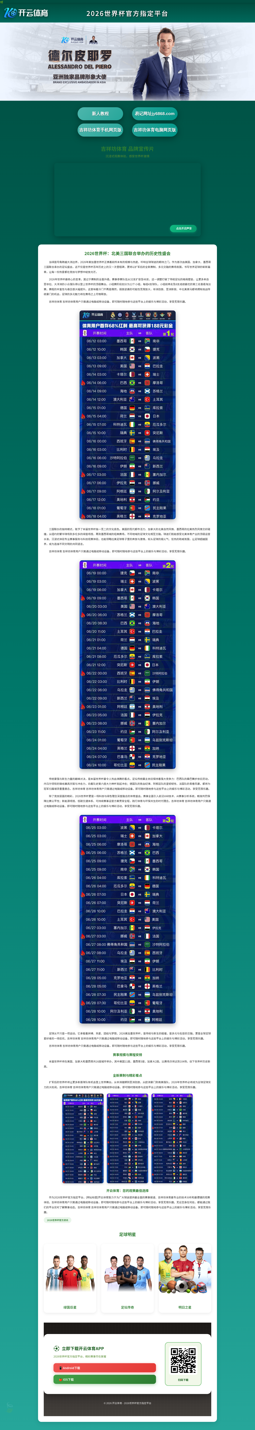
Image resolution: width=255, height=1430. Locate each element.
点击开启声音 (184, 228)
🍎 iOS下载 (66, 1379)
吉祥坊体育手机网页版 (100, 129)
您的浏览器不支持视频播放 (127, 199)
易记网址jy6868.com (154, 113)
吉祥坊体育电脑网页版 (155, 129)
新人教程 (100, 113)
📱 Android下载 (69, 1368)
